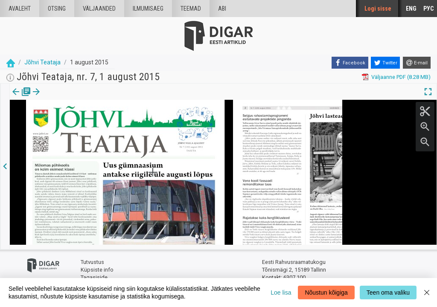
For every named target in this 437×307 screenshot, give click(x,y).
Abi (222, 8)
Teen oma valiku (388, 292)
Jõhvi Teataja (42, 62)
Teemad (191, 8)
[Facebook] (350, 63)
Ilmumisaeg (148, 8)
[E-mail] (417, 63)
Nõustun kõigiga (326, 292)
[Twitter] (385, 63)
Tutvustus (92, 258)
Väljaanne (21, 97)
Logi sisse (377, 8)
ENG (411, 8)
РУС (428, 8)
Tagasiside (94, 273)
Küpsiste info (97, 265)
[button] (73, 98)
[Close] (427, 292)
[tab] (21, 97)
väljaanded (99, 8)
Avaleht (20, 8)
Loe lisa (281, 292)
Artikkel (60, 97)
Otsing (57, 8)
